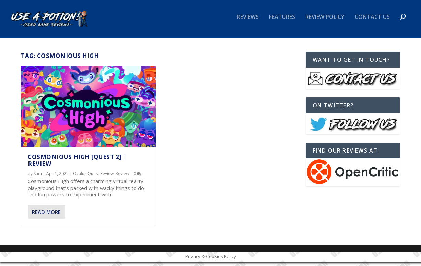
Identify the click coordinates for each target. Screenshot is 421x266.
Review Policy (324, 22)
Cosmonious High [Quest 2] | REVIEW (77, 164)
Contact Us (372, 22)
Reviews (248, 22)
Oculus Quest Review (93, 178)
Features (282, 22)
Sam (38, 178)
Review (122, 178)
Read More (46, 216)
